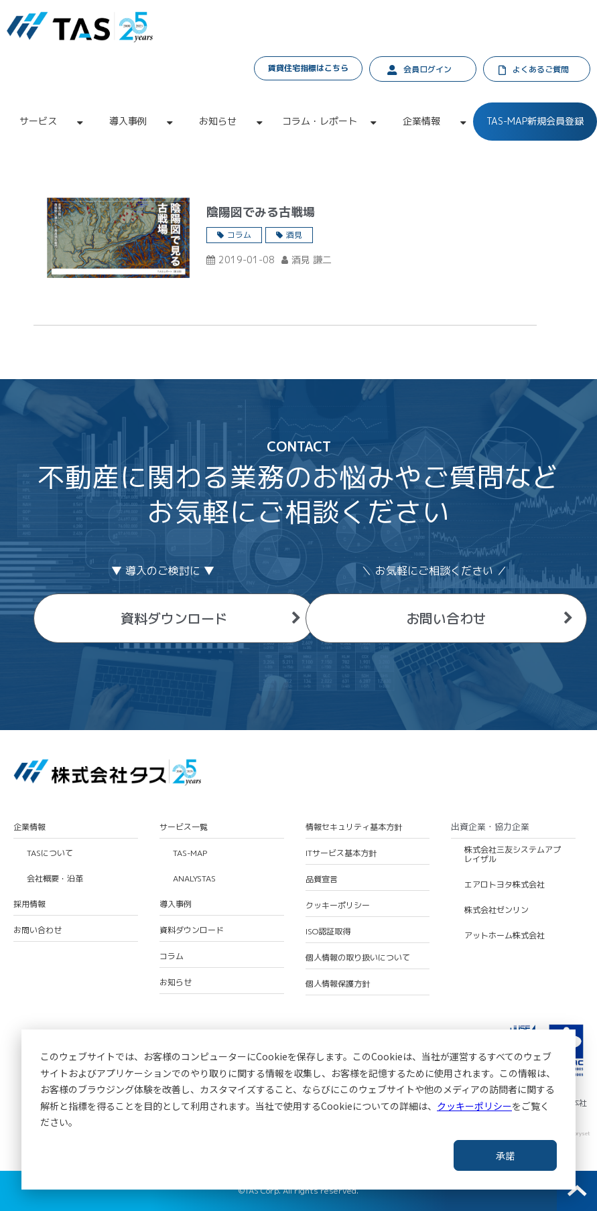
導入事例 (128, 121)
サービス (38, 121)
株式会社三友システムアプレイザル (512, 855)
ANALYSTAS (194, 878)
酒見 (294, 234)
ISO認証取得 (328, 931)
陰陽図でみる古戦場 (260, 212)
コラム (239, 234)
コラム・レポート (319, 121)
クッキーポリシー (474, 1106)
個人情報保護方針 (338, 984)
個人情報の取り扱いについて (358, 958)
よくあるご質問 (541, 69)
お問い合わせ (446, 618)
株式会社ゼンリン (496, 910)
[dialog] (298, 1109)
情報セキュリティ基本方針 (354, 827)
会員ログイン (427, 69)
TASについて (50, 853)
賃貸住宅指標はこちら (308, 68)
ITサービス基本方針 (341, 853)
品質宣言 (322, 879)
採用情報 (29, 904)
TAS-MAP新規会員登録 (535, 121)
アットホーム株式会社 (504, 935)
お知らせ (218, 121)
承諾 (505, 1155)
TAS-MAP (190, 853)
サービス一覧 (183, 827)
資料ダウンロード (174, 618)
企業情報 (421, 121)
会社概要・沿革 (55, 878)
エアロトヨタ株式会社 (504, 884)
